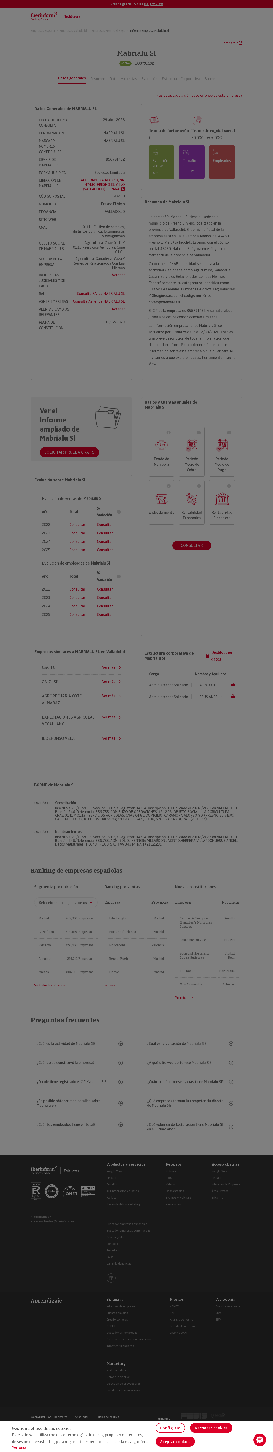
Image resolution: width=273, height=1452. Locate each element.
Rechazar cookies (211, 1428)
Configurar (170, 1428)
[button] (259, 1440)
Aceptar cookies (175, 1441)
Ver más (19, 1447)
